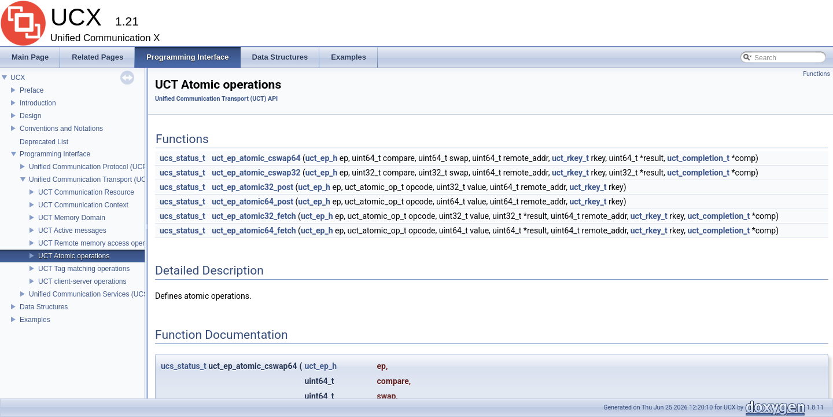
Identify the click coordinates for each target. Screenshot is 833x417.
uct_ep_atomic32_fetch (254, 216)
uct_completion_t (698, 158)
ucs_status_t (182, 158)
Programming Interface (55, 154)
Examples (35, 320)
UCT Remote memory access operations (101, 243)
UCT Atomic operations (73, 256)
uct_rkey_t (570, 158)
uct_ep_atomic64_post (252, 201)
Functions (816, 74)
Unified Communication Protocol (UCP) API (95, 167)
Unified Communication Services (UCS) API (96, 294)
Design (30, 116)
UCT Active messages (72, 230)
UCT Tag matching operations (84, 269)
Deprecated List (44, 142)
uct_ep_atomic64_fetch (254, 230)
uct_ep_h (321, 158)
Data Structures (44, 307)
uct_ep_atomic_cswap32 (256, 172)
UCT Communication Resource (86, 192)
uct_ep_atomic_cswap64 (256, 158)
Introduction (38, 103)
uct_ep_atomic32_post (252, 187)
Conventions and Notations (61, 129)
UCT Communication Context (83, 205)
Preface (31, 90)
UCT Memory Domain (71, 218)
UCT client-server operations (82, 281)
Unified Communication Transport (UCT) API (97, 179)
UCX (17, 78)
